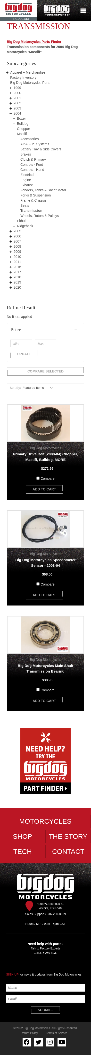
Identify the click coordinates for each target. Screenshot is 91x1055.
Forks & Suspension (35, 195)
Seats (24, 205)
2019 (17, 282)
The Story (68, 836)
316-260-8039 (48, 953)
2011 (17, 262)
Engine (25, 180)
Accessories (29, 139)
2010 (17, 257)
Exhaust (26, 185)
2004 (17, 113)
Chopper (23, 129)
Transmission (31, 211)
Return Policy (29, 1033)
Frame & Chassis (33, 200)
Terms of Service (56, 1033)
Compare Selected (45, 371)
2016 (17, 267)
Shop (22, 836)
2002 (17, 103)
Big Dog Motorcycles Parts (30, 83)
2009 (17, 252)
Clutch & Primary (33, 159)
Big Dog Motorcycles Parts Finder (34, 42)
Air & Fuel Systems (34, 144)
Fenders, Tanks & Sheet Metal (43, 190)
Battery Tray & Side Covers (40, 149)
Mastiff (22, 134)
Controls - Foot (31, 164)
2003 (17, 108)
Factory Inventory (23, 77)
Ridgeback (25, 226)
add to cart (44, 489)
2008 (17, 246)
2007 (17, 241)
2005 (17, 231)
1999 (17, 88)
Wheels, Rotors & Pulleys (39, 216)
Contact (68, 851)
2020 (17, 287)
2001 (17, 98)
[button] (45, 329)
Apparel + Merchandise (27, 72)
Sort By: (15, 388)
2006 (17, 236)
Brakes (25, 154)
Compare (48, 478)
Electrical (27, 175)
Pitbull (21, 221)
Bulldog (22, 124)
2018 (17, 277)
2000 (17, 93)
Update (24, 354)
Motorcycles (45, 821)
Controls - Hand (32, 170)
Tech (22, 851)
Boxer (21, 118)
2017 (17, 272)
